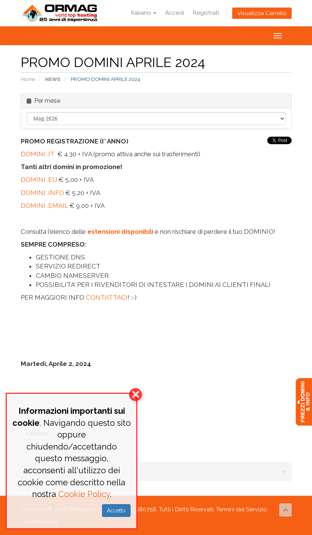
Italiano (143, 12)
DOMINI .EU (39, 179)
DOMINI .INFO (42, 193)
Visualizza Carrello (262, 13)
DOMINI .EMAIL (44, 205)
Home (28, 79)
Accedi (174, 12)
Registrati (206, 12)
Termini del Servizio (241, 509)
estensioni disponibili (120, 231)
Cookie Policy (84, 494)
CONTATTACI (107, 297)
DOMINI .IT (38, 154)
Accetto (116, 511)
